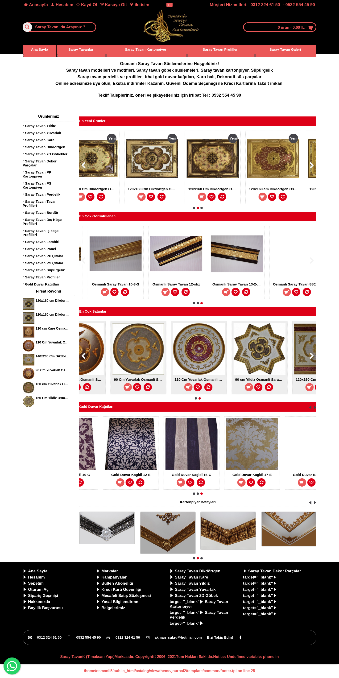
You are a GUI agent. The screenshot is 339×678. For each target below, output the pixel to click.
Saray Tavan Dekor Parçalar (40, 163)
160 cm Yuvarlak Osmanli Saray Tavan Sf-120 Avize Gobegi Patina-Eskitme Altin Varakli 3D (53, 384)
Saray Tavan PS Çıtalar (44, 263)
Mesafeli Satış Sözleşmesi (123, 595)
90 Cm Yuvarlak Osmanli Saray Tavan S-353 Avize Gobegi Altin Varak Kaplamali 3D (168, 379)
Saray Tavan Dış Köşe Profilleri (42, 222)
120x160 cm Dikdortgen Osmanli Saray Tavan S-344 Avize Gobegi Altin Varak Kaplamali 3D (53, 300)
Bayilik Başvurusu (43, 608)
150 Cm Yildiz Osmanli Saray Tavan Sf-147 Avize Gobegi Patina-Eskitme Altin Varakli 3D (53, 398)
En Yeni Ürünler (92, 121)
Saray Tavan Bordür (41, 213)
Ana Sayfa (35, 571)
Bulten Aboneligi (114, 583)
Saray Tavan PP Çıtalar (44, 256)
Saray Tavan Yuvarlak (43, 133)
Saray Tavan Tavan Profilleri (40, 203)
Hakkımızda (36, 601)
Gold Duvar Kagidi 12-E (189, 475)
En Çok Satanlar (92, 311)
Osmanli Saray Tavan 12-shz (245, 284)
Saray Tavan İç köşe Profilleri (40, 233)
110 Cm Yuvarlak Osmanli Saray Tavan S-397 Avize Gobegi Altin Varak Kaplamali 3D (53, 342)
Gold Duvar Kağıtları (42, 284)
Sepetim (33, 583)
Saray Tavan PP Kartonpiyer (37, 174)
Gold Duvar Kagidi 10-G (128, 475)
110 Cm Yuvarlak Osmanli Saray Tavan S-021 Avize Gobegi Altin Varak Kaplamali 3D (290, 379)
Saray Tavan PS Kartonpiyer (37, 185)
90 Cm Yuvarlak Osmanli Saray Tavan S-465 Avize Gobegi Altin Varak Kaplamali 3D (53, 370)
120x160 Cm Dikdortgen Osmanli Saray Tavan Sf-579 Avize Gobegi (222, 189)
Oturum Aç (36, 589)
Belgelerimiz (110, 608)
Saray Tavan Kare (39, 140)
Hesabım (34, 577)
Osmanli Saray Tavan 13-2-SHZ (306, 284)
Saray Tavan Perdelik (42, 194)
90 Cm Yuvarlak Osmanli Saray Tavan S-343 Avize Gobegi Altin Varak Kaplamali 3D (229, 379)
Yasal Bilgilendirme (117, 601)
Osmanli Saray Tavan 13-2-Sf (124, 284)
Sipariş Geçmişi (40, 595)
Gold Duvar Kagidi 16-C (249, 475)
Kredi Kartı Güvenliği (118, 589)
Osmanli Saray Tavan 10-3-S (184, 284)
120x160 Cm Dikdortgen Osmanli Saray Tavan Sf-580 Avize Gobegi (161, 189)
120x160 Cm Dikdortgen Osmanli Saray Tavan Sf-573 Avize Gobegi (282, 189)
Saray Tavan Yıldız (40, 126)
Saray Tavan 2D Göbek (194, 595)
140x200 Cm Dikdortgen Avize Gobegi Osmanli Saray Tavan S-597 (101, 189)
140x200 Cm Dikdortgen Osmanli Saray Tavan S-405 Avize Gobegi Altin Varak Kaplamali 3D (53, 356)
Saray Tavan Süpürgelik (45, 270)
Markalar (107, 571)
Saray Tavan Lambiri (42, 242)
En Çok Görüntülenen (97, 216)
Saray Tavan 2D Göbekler (46, 154)
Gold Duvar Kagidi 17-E (310, 475)
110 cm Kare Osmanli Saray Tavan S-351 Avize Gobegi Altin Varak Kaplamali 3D (53, 328)
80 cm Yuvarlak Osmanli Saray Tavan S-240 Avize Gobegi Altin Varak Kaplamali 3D (108, 379)
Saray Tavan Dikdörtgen (45, 147)
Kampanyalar (111, 577)
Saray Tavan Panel (40, 249)
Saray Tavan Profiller (42, 277)
